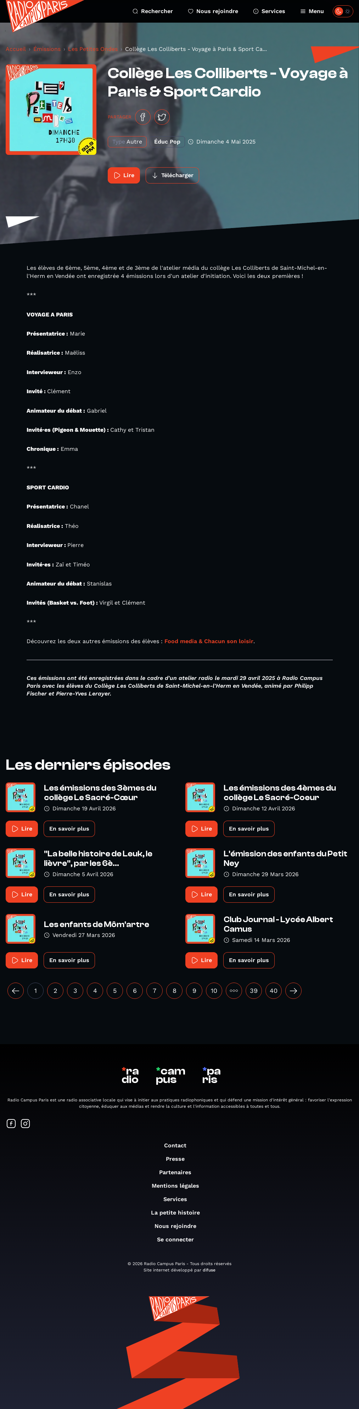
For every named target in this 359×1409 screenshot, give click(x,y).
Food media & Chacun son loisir (208, 641)
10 (214, 990)
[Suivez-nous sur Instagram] (25, 1124)
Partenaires (178, 1172)
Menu (312, 11)
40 (273, 990)
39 (254, 990)
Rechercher (153, 11)
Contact (178, 1145)
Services (269, 11)
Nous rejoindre (213, 11)
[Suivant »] (293, 990)
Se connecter (179, 1239)
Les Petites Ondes (93, 49)
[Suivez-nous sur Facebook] (11, 1124)
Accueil (16, 49)
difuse (209, 1270)
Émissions (47, 49)
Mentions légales (179, 1185)
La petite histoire (179, 1212)
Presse (179, 1158)
